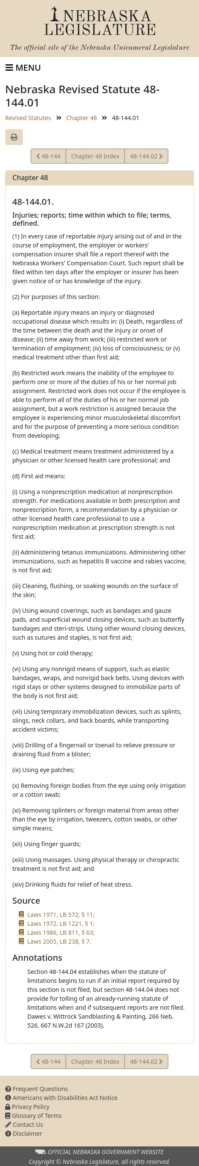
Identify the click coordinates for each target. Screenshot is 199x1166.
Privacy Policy (27, 1107)
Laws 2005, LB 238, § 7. (59, 941)
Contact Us (24, 1124)
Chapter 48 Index (95, 156)
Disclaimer (23, 1133)
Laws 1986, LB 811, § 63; (61, 932)
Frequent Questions (36, 1089)
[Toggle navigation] (23, 67)
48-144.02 (146, 157)
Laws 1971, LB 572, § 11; (61, 914)
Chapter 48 (81, 118)
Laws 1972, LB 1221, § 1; (61, 923)
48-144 (48, 157)
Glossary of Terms (33, 1115)
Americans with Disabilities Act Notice (61, 1098)
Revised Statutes (28, 118)
